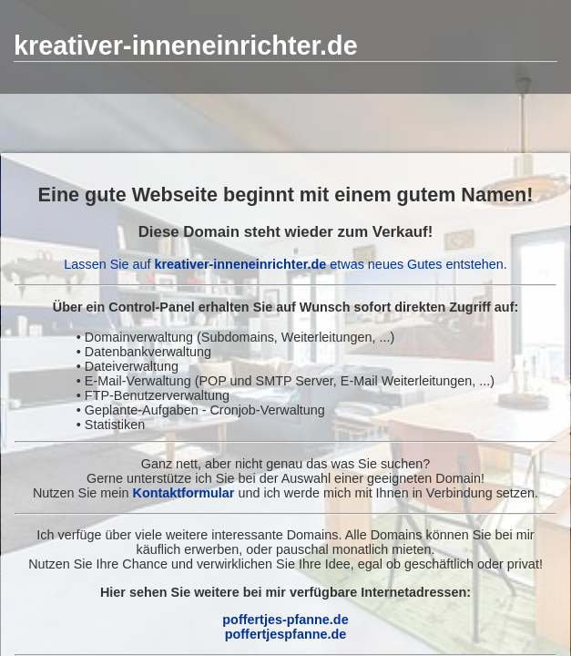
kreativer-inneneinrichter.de (186, 45)
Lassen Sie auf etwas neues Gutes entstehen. (285, 264)
